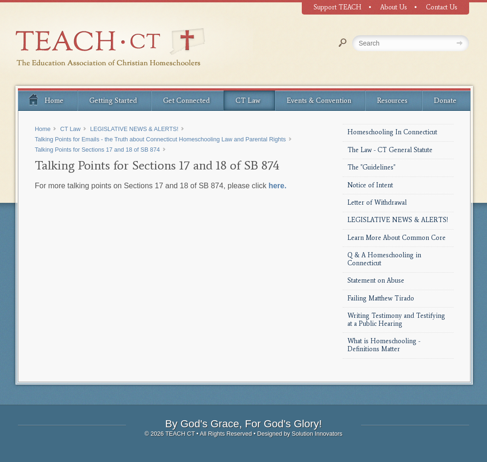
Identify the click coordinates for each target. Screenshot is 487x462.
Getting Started (113, 100)
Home (45, 99)
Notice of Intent (370, 185)
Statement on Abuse (375, 281)
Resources (392, 100)
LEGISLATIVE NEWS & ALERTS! (397, 220)
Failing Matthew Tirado (380, 298)
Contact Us (441, 7)
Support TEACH (337, 7)
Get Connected (186, 100)
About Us (393, 7)
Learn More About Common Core (396, 238)
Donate (445, 100)
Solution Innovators (317, 434)
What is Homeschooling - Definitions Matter (383, 345)
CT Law (248, 100)
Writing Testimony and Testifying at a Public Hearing (396, 320)
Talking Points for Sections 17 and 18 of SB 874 (97, 149)
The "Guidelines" (371, 167)
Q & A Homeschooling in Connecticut (384, 259)
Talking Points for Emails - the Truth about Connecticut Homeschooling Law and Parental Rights (160, 139)
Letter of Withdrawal (377, 203)
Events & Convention (319, 100)
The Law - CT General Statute (389, 150)
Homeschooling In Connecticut (392, 132)
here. (277, 186)
